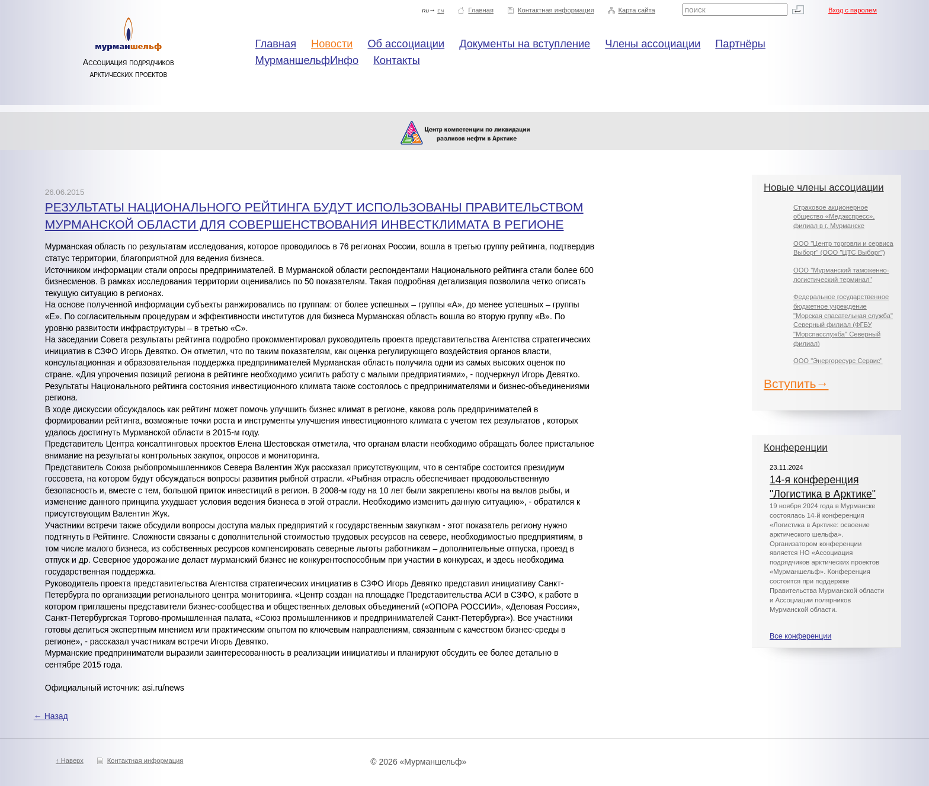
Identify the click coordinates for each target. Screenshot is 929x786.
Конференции (796, 447)
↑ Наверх (70, 760)
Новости (332, 44)
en (440, 10)
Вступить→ (796, 383)
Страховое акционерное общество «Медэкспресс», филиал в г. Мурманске (833, 216)
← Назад (51, 716)
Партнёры (740, 44)
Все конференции (800, 636)
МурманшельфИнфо (306, 60)
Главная (481, 10)
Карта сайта (636, 10)
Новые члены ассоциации (824, 187)
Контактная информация (556, 10)
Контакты (396, 60)
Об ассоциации (405, 44)
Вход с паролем (852, 10)
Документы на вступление (524, 44)
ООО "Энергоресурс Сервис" (838, 360)
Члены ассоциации (652, 44)
